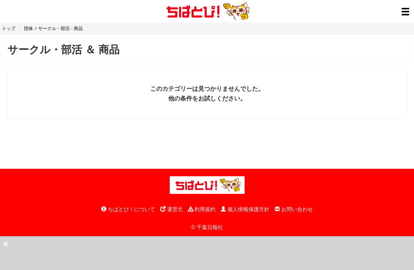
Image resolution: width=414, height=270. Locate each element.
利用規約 (202, 209)
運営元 (171, 209)
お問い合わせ (294, 209)
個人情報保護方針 (245, 209)
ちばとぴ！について (128, 209)
